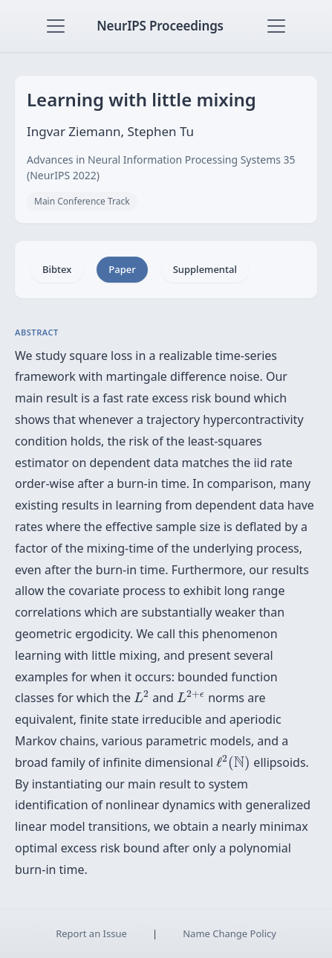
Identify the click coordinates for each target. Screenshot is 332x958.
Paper (121, 269)
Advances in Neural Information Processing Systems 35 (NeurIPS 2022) (161, 167)
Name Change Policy (229, 933)
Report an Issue (91, 933)
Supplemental (205, 269)
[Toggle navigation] (56, 26)
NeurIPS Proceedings (160, 25)
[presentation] (141, 696)
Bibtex (56, 269)
